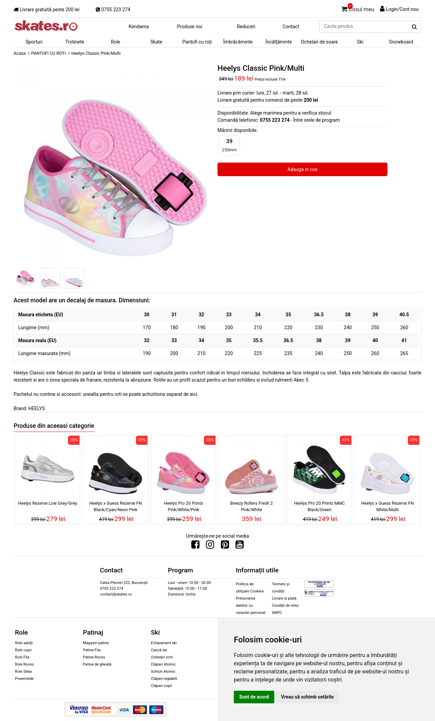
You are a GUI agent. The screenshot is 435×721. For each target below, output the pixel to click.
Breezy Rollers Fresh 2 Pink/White (251, 506)
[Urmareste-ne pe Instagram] (210, 546)
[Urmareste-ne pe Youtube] (239, 546)
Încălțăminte (278, 42)
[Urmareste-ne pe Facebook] (195, 546)
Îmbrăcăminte (238, 42)
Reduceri (246, 26)
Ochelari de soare (319, 42)
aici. (194, 394)
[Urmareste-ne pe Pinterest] (225, 546)
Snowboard (401, 42)
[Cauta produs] (414, 26)
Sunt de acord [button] (254, 697)
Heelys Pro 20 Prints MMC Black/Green (319, 506)
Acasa (20, 53)
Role (115, 42)
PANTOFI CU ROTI (48, 53)
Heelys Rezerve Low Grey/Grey (47, 503)
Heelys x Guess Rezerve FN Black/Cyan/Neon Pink (115, 506)
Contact (291, 26)
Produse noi (189, 26)
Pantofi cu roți (197, 42)
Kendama (138, 26)
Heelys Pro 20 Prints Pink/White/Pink (183, 506)
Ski (360, 42)
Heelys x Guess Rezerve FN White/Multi (387, 506)
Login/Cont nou (402, 9)
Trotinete (74, 42)
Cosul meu (358, 8)
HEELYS (36, 408)
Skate (156, 42)
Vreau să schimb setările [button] (307, 697)
